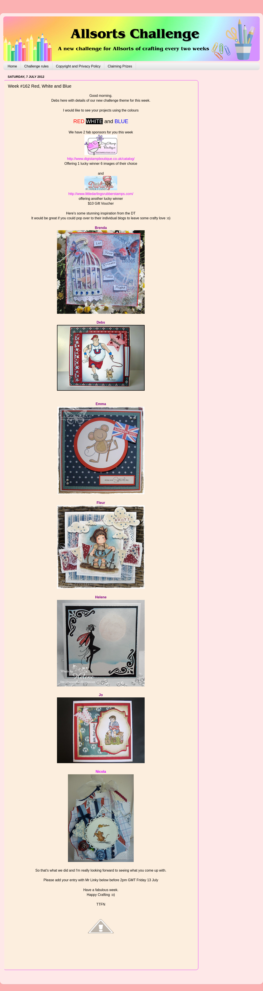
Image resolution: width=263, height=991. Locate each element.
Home (12, 66)
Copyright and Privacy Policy (78, 66)
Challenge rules (36, 66)
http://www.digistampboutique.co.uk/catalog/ (101, 159)
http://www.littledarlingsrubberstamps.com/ (100, 194)
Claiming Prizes (120, 66)
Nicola (101, 771)
